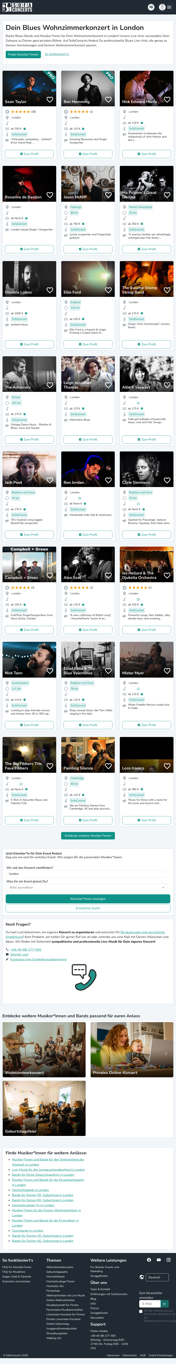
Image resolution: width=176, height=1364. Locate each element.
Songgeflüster (99, 1276)
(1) (138, 689)
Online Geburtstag (57, 1324)
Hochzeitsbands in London (30, 1190)
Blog (93, 1299)
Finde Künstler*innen (23, 54)
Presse (94, 1308)
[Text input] (150, 1304)
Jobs (93, 1303)
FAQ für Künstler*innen (16, 1267)
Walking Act (53, 1338)
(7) (138, 504)
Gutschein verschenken (16, 1281)
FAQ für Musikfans (13, 1272)
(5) (79, 498)
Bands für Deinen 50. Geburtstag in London (42, 1195)
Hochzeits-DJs (55, 1286)
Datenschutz (130, 1355)
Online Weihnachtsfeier (60, 1300)
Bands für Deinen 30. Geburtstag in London (42, 1236)
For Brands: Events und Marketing (104, 1269)
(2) (138, 403)
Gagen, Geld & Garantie (16, 1276)
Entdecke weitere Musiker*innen (88, 836)
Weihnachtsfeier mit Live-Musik (65, 1295)
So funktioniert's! (57, 54)
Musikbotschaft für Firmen (62, 1305)
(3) (138, 599)
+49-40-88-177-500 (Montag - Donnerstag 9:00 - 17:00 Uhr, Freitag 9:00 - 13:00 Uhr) (109, 1342)
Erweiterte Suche (88, 908)
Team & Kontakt (100, 1289)
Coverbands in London (27, 1231)
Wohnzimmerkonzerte (59, 1267)
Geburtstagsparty (57, 1272)
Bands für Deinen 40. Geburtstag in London (42, 1241)
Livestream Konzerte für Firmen (65, 1314)
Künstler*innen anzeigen (88, 899)
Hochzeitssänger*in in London (33, 1205)
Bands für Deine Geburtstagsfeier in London (43, 1175)
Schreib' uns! (19, 954)
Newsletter (97, 1318)
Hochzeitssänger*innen (60, 1281)
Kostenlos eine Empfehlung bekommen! (38, 959)
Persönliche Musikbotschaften (64, 1310)
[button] (165, 7)
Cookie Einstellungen (161, 1355)
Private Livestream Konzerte (63, 1319)
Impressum (113, 1355)
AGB (143, 1355)
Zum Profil (31, 154)
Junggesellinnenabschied (61, 1328)
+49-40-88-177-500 (25, 950)
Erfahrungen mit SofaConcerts (108, 1294)
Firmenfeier (53, 1291)
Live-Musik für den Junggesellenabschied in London (48, 1170)
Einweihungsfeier (56, 1333)
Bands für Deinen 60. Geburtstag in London (42, 1200)
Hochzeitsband (55, 1276)
